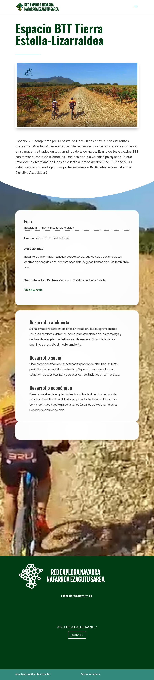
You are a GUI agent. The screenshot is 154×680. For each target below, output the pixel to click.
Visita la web (33, 289)
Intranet (77, 634)
